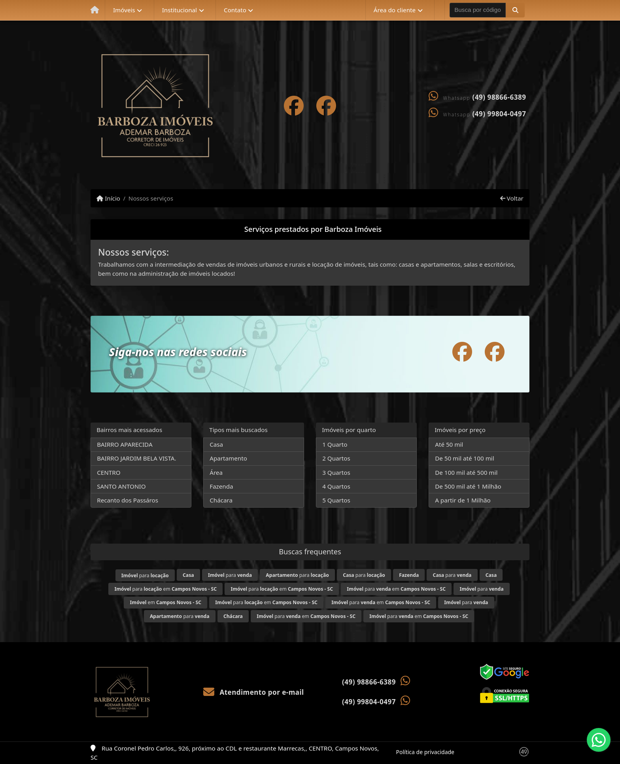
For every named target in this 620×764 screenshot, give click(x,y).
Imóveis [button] (124, 10)
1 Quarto (334, 444)
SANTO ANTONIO (121, 486)
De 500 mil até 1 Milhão (468, 486)
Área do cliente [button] (395, 10)
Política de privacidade (425, 752)
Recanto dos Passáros (127, 500)
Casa (216, 444)
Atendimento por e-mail (253, 692)
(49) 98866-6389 (499, 97)
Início (108, 198)
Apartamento (228, 458)
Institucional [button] (179, 10)
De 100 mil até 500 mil (466, 472)
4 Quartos (336, 486)
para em (166, 589)
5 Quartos (336, 500)
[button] (515, 10)
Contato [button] (235, 10)
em (165, 602)
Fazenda (221, 486)
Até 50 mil (449, 444)
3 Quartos (336, 472)
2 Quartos (336, 458)
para (145, 575)
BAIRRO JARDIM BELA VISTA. (136, 458)
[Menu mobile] (95, 10)
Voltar (512, 198)
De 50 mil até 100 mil (464, 458)
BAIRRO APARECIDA (124, 444)
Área (216, 472)
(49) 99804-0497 (499, 113)
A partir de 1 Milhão (463, 500)
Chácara (221, 500)
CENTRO (108, 472)
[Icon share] (294, 105)
